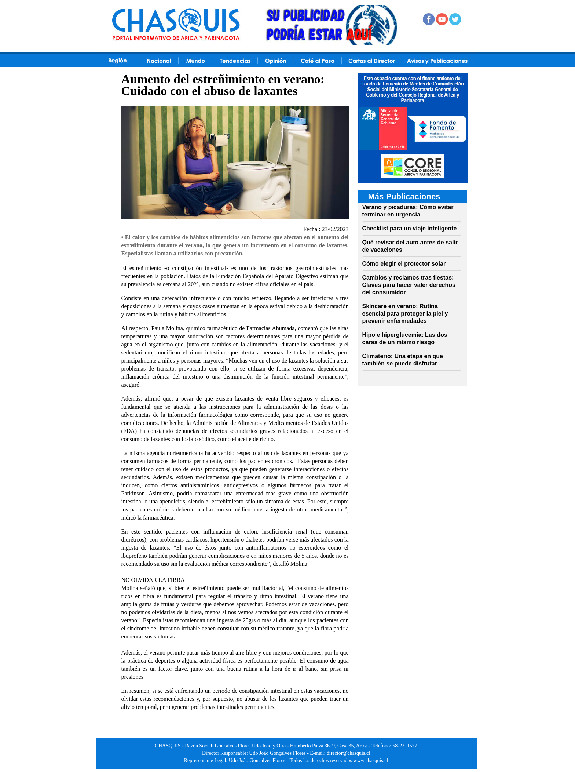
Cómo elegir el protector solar (404, 264)
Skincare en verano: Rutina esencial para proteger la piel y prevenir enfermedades (405, 313)
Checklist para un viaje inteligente (409, 228)
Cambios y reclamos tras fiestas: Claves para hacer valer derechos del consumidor (408, 284)
